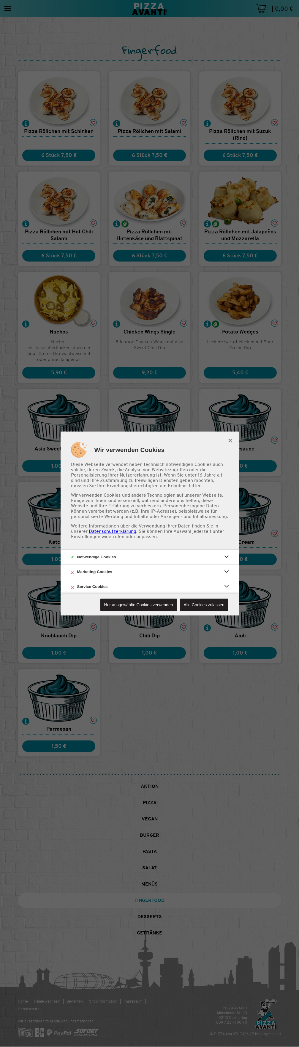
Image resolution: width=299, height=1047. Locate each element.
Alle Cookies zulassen (204, 604)
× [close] (230, 440)
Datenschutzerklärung (112, 531)
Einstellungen (85, 537)
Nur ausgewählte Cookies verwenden (138, 604)
